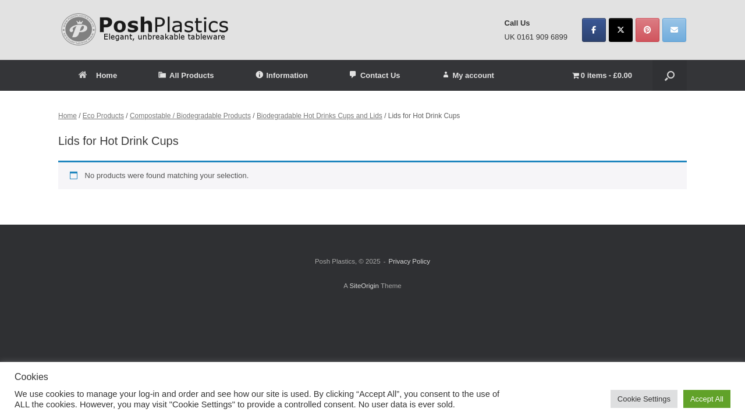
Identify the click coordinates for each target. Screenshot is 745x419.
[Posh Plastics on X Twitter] (621, 30)
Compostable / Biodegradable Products (190, 116)
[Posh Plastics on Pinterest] (647, 30)
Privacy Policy (409, 261)
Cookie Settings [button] (644, 399)
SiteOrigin (364, 285)
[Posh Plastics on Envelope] (674, 30)
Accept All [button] (706, 399)
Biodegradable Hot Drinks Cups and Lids (319, 116)
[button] (669, 75)
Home (98, 75)
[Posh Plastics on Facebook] (594, 30)
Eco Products (103, 116)
